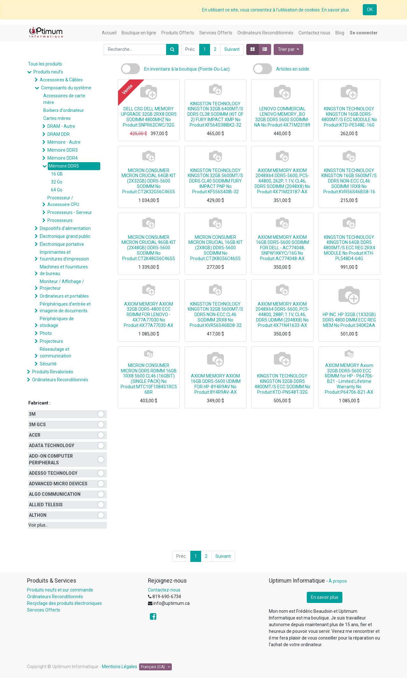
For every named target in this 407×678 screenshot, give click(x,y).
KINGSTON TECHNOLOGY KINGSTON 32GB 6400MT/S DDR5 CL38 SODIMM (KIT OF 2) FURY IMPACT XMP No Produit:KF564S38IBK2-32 (215, 114)
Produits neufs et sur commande (60, 589)
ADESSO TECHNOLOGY (53, 473)
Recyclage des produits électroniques (64, 603)
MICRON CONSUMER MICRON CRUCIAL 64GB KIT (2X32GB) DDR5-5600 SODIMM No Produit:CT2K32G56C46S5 (149, 181)
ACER (34, 435)
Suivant (232, 49)
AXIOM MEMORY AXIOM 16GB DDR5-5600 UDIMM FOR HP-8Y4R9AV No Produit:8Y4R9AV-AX (216, 383)
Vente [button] (127, 89)
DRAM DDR (58, 134)
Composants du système (66, 87)
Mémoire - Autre (64, 142)
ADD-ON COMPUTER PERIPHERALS (51, 459)
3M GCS (37, 424)
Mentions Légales (119, 666)
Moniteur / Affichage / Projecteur (62, 285)
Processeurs (60, 220)
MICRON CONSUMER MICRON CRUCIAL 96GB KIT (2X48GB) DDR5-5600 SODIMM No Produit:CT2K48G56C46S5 (149, 248)
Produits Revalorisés (52, 371)
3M (32, 414)
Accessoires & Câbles (61, 79)
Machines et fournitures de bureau (64, 270)
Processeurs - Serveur (69, 212)
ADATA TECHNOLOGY (51, 445)
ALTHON (37, 515)
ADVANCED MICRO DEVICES (58, 483)
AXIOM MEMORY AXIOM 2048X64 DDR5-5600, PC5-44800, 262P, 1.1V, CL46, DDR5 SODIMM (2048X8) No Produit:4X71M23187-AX (282, 181)
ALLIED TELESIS (46, 504)
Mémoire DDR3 (62, 150)
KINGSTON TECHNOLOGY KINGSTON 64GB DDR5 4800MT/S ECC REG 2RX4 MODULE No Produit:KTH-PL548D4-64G (349, 248)
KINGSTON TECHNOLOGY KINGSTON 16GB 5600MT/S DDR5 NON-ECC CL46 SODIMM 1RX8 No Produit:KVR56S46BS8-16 (349, 181)
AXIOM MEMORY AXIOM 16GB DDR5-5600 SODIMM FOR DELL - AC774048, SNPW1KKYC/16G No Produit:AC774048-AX (282, 248)
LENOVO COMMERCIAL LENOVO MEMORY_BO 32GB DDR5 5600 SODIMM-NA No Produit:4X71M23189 (282, 116)
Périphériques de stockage (57, 322)
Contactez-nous (164, 589)
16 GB (57, 173)
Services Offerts (43, 609)
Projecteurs (51, 341)
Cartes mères (57, 118)
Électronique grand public (65, 236)
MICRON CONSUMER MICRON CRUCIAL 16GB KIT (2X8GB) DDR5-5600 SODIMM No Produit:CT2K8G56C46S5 (215, 248)
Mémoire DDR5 (64, 166)
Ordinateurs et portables (64, 296)
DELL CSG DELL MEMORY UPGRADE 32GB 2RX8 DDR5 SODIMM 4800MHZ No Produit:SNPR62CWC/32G (149, 116)
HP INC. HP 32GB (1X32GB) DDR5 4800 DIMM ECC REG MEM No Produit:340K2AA (349, 320)
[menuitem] (109, 33)
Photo (46, 333)
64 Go (56, 189)
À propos (338, 581)
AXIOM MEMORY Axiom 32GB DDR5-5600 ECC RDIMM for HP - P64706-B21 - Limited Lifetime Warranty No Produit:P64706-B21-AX (349, 379)
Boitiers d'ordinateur (63, 110)
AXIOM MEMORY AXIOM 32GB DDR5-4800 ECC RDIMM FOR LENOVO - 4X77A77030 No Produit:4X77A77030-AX (148, 314)
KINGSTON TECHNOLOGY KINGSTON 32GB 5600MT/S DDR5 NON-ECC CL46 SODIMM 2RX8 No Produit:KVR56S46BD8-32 (215, 314)
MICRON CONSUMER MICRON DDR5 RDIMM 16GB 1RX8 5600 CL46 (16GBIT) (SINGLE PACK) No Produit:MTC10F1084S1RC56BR (149, 379)
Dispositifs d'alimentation (65, 228)
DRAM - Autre (61, 126)
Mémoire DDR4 (62, 158)
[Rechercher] (172, 49)
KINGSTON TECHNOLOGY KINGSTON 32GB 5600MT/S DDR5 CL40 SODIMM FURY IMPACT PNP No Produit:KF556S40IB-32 (215, 181)
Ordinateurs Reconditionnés (60, 379)
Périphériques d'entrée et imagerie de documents (65, 307)
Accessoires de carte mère (64, 99)
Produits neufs (48, 71)
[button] (289, 49)
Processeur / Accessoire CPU (63, 201)
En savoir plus (324, 597)
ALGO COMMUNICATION (55, 494)
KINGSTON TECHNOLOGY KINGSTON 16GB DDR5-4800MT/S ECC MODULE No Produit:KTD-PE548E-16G (349, 116)
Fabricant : (39, 402)
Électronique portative (62, 244)
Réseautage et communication (55, 352)
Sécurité (48, 363)
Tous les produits (45, 63)
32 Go (56, 181)
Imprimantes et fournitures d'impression (64, 255)
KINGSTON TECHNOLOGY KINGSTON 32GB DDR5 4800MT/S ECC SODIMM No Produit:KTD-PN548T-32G (282, 383)
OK (370, 9)
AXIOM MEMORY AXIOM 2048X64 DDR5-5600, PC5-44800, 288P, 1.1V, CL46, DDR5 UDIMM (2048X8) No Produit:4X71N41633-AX (282, 314)
